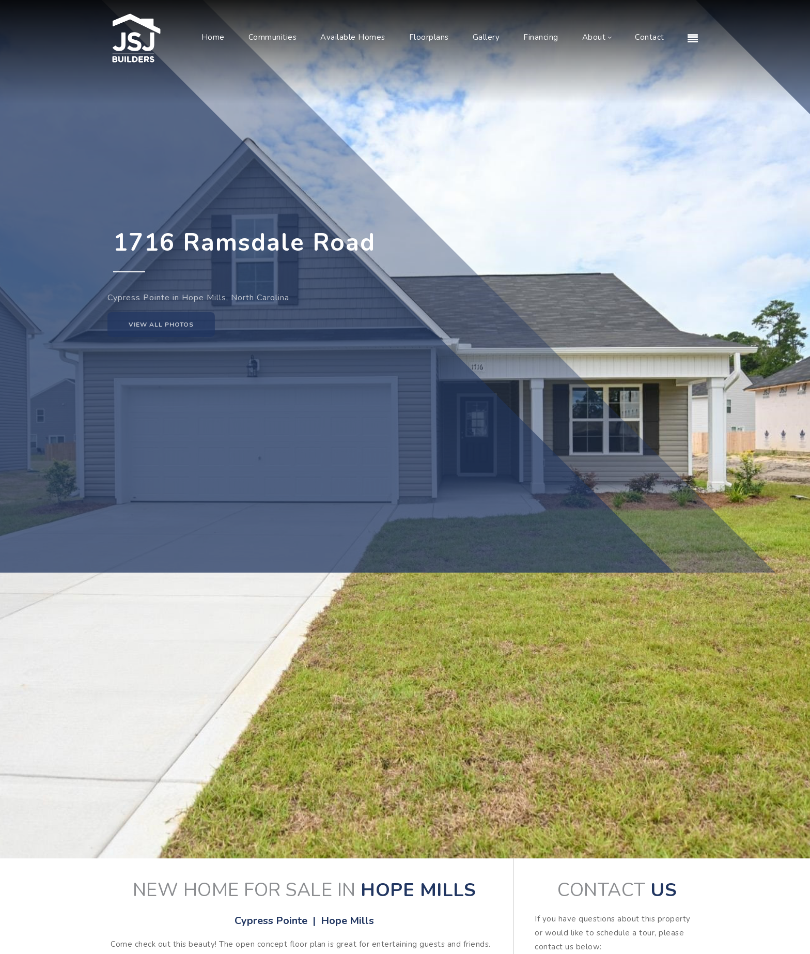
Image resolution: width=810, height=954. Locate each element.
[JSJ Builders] (136, 37)
